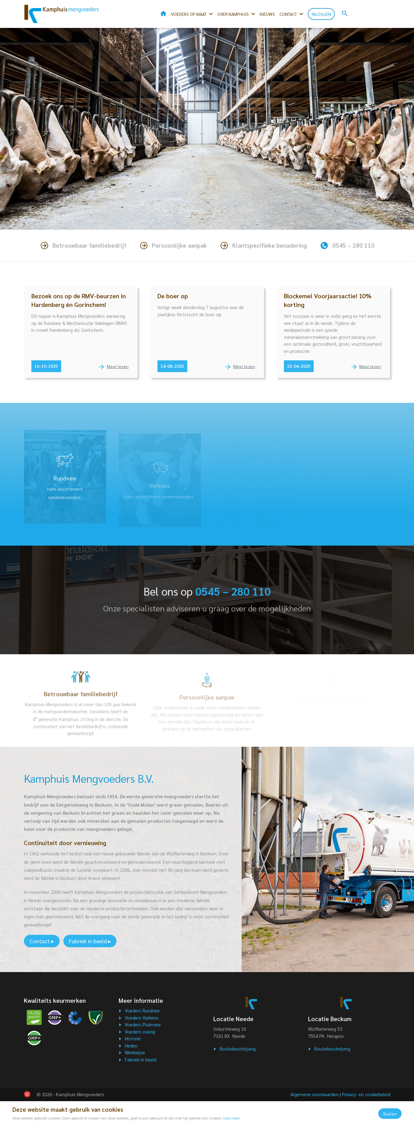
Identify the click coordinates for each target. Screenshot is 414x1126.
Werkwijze (135, 1052)
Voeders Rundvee (142, 1010)
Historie (133, 1038)
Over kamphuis (233, 14)
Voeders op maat (189, 14)
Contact (288, 14)
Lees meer (231, 1117)
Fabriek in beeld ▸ (90, 940)
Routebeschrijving (238, 1049)
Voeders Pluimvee (143, 1024)
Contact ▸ (42, 940)
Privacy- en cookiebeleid (366, 1094)
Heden (131, 1045)
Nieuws (267, 14)
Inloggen (321, 14)
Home (163, 13)
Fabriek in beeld (141, 1059)
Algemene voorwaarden (314, 1094)
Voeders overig (140, 1031)
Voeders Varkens (141, 1017)
